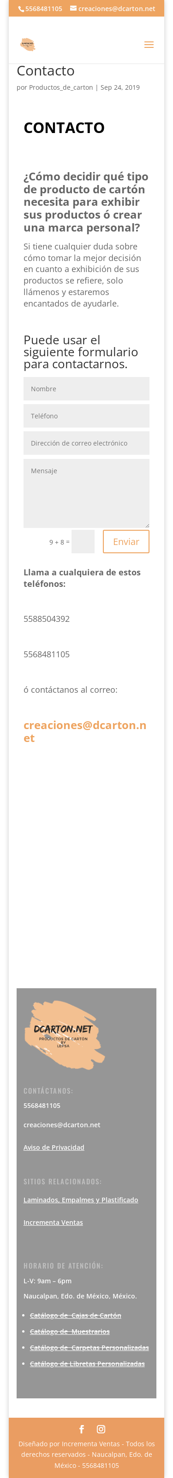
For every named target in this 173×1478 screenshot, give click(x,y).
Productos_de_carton (61, 87)
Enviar (126, 541)
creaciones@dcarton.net (85, 731)
